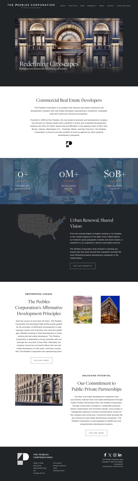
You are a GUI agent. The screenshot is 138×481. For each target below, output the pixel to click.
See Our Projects (82, 266)
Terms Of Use (118, 466)
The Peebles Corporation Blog (112, 459)
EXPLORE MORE (41, 360)
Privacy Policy (107, 466)
